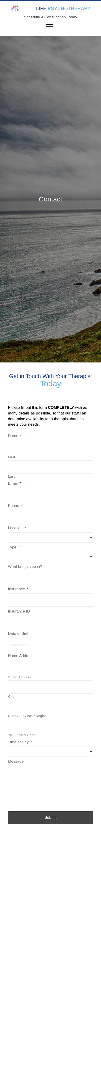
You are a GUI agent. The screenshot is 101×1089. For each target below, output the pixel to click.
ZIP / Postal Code (21, 735)
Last (11, 476)
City (11, 696)
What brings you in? (25, 566)
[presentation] (42, 795)
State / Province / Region (27, 716)
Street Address (19, 677)
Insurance (18, 589)
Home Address (20, 656)
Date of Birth (19, 633)
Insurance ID (19, 611)
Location (17, 528)
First (11, 457)
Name (15, 436)
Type (14, 547)
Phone (15, 506)
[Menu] (49, 26)
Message (16, 761)
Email (14, 483)
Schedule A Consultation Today (50, 17)
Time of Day (20, 742)
